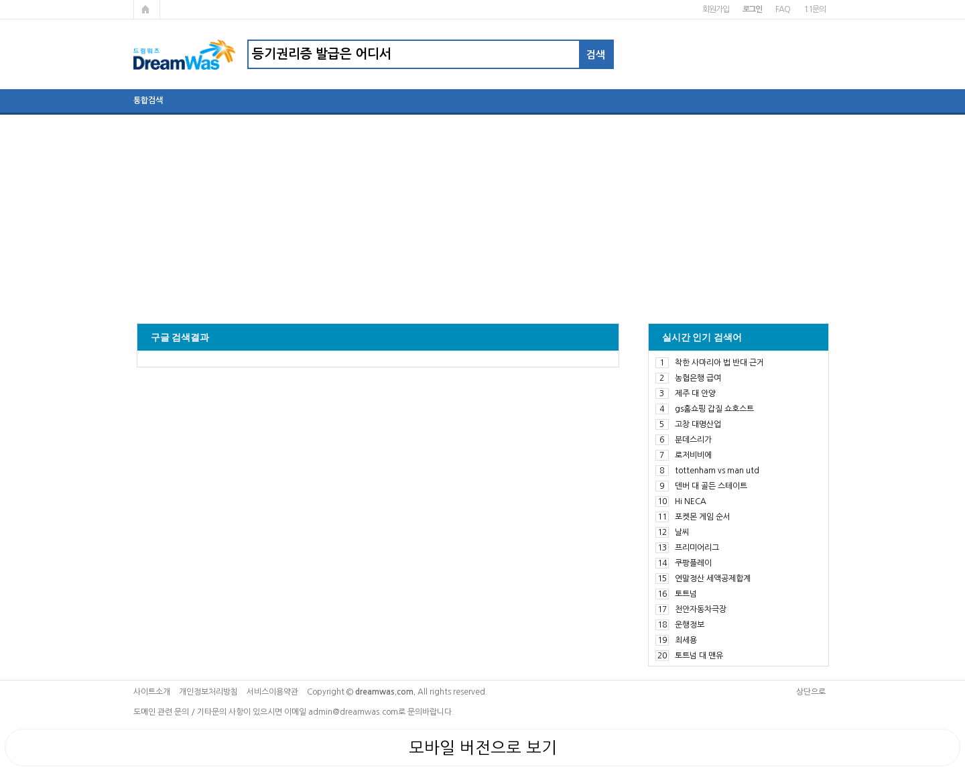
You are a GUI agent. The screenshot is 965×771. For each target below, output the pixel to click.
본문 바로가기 (0, 0)
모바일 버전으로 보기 (483, 747)
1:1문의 (814, 9)
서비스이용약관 (272, 692)
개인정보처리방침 (208, 692)
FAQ (782, 9)
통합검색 (148, 101)
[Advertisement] (482, 212)
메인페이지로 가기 (146, 9)
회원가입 (715, 9)
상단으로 (811, 692)
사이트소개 (151, 692)
